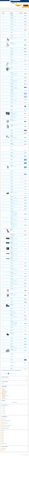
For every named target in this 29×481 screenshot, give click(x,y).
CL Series (11, 302)
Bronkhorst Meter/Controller (13, 44)
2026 (3, 432)
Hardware (4, 396)
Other (15, 120)
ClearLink (11, 286)
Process (14, 43)
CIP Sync (4, 408)
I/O (10, 230)
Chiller (11, 174)
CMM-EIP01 (11, 344)
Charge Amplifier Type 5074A (13, 171)
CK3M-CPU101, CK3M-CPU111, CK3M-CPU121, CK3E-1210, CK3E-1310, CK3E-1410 (14, 280)
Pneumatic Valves (5, 391)
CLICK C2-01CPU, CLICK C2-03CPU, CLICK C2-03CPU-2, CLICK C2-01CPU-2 (13, 295)
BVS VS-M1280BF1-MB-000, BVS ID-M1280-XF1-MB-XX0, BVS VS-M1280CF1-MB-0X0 (14, 81)
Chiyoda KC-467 (12, 177)
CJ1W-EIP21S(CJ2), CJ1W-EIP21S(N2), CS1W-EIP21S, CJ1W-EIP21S (13, 274)
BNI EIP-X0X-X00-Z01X (13, 24)
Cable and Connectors (13, 113)
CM (10, 319)
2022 (3, 438)
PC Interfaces (5, 398)
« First (2, 373)
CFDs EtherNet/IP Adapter (13, 150)
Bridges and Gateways (6, 395)
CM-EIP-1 (11, 341)
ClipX (11, 299)
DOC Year (3, 430)
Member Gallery (4, 448)
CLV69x (11, 305)
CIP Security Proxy (12, 235)
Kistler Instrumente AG (25, 171)
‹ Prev (4, 373)
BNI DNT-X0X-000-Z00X (13, 21)
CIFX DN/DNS (12, 180)
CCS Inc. (25, 354)
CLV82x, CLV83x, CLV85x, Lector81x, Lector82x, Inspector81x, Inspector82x (13, 312)
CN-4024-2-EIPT (12, 354)
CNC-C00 (11, 357)
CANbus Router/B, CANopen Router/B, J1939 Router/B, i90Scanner (13, 117)
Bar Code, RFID (12, 333)
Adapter (16, 192)
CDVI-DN (11, 141)
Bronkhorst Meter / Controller (13, 38)
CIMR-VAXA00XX (12, 209)
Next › (13, 373)
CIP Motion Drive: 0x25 (5, 423)
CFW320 (11, 163)
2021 (3, 440)
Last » (15, 373)
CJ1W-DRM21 (12, 263)
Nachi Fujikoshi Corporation (25, 150)
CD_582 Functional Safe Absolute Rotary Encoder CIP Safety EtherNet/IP (14, 138)
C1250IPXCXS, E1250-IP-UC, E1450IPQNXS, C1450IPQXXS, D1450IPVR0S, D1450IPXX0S (13, 88)
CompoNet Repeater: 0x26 (5, 428)
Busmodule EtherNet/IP (13, 60)
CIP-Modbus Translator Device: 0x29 (7, 420)
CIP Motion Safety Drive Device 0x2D (7, 425)
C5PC (11, 110)
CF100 (11, 147)
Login (27, 454)
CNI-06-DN (11, 360)
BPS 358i (11, 27)
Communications (12, 120)
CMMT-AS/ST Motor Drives (13, 350)
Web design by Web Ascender (25, 455)
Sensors (11, 43)
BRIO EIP (11, 33)
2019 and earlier (4, 443)
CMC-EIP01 (11, 338)
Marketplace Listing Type (5, 446)
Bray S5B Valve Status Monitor (13, 30)
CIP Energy (4, 411)
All (26, 11)
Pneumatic (4, 390)
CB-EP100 (11, 133)
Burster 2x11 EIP (12, 57)
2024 (3, 435)
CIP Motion (4, 413)
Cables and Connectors (13, 114)
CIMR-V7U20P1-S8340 (13, 206)
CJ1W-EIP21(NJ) (12, 266)
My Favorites (25, 5)
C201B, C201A (12, 91)
